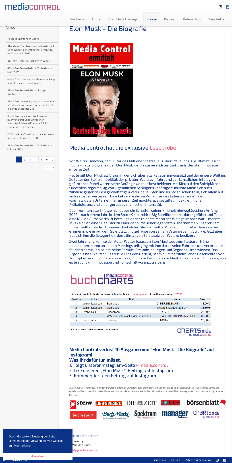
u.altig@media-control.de (83, 450)
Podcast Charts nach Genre (23, 38)
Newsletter (217, 19)
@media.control (152, 365)
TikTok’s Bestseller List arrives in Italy (28, 60)
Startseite (77, 19)
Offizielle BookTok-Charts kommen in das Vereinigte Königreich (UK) (30, 136)
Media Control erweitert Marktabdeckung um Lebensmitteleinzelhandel (31, 81)
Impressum (160, 459)
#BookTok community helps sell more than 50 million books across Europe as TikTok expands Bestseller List (31, 105)
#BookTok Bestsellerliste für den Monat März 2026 (30, 70)
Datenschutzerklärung (198, 459)
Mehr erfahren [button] (23, 445)
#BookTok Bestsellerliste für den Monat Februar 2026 (30, 147)
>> (52, 167)
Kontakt (170, 19)
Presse (152, 19)
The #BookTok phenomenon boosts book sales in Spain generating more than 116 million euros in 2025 (31, 50)
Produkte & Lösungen (123, 19)
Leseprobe (163, 147)
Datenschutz (192, 19)
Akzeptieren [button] (37, 456)
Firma (96, 19)
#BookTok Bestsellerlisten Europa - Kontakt (27, 92)
